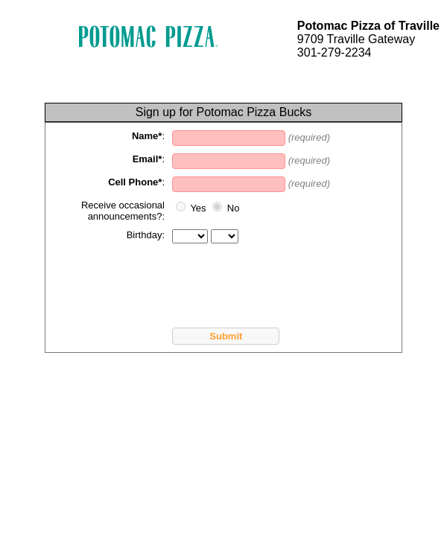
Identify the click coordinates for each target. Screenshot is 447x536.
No (233, 208)
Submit (225, 336)
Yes (198, 208)
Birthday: (146, 234)
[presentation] (166, 280)
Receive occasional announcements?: (123, 211)
